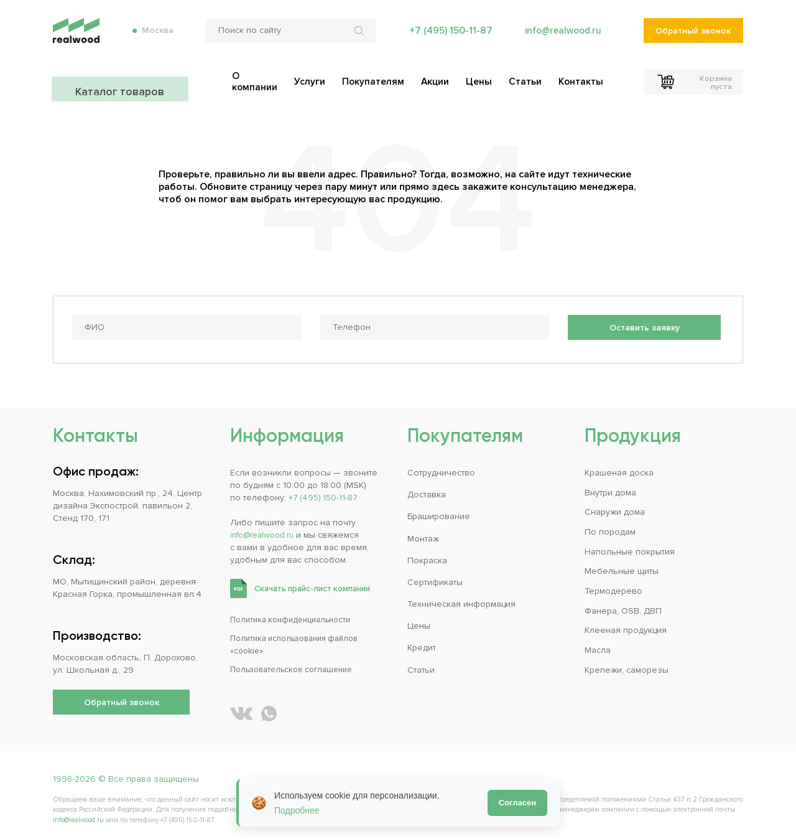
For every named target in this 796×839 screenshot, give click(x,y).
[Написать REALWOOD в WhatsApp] (269, 708)
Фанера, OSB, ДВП (623, 605)
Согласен (517, 802)
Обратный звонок (693, 37)
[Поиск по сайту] (288, 37)
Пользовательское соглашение (297, 664)
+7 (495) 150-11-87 (447, 37)
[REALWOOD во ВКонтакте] (241, 708)
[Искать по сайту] (358, 37)
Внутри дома (610, 487)
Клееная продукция (626, 625)
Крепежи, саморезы (627, 664)
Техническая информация (461, 599)
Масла (598, 644)
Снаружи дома (615, 507)
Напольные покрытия (630, 546)
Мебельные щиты (622, 566)
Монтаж (423, 533)
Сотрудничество (441, 468)
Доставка (426, 490)
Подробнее (297, 810)
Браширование (438, 512)
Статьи (421, 664)
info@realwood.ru (561, 37)
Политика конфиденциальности (295, 614)
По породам (610, 527)
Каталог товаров (121, 81)
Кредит (421, 642)
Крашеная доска (619, 468)
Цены (418, 621)
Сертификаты (435, 577)
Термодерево (613, 586)
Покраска (427, 555)
